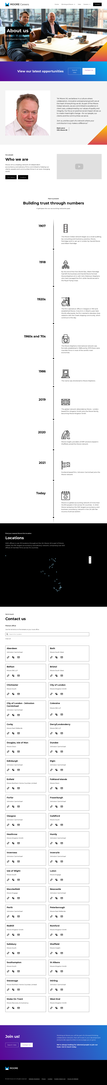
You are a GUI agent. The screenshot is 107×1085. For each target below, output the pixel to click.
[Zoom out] (90, 560)
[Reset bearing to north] (90, 562)
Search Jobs (74, 71)
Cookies (50, 1079)
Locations (23, 177)
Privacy (44, 1079)
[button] (68, 4)
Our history (11, 177)
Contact (97, 4)
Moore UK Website (72, 1079)
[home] (17, 4)
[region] (48, 575)
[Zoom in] (90, 557)
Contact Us (89, 70)
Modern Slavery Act (59, 1079)
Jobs (79, 4)
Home (57, 4)
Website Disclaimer (34, 1079)
